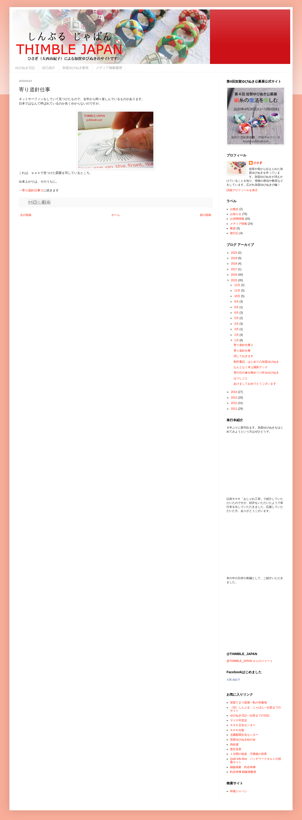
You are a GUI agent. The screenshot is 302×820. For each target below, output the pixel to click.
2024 (234, 252)
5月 (236, 318)
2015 (234, 280)
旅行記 (234, 233)
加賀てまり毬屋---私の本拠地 (248, 702)
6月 (236, 312)
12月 (237, 285)
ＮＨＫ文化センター (243, 725)
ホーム (115, 215)
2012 (234, 403)
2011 (234, 408)
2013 (234, 397)
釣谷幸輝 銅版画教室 (243, 772)
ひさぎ (258, 162)
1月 (236, 340)
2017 (234, 269)
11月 (237, 290)
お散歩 (234, 209)
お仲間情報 (237, 218)
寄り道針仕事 (242, 350)
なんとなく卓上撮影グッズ (251, 367)
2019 (234, 258)
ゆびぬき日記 (25, 68)
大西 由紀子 (233, 679)
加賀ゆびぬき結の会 (243, 739)
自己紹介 (48, 68)
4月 (236, 323)
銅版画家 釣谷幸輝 (243, 767)
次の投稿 (25, 215)
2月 (236, 334)
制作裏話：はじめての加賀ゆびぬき (256, 361)
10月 (237, 296)
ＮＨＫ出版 (237, 730)
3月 (236, 329)
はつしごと (241, 378)
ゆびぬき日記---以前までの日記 (250, 715)
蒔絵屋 (234, 744)
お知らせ (235, 214)
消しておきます (243, 356)
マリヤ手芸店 (238, 720)
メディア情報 (238, 223)
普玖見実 (235, 749)
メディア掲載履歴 (109, 68)
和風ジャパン (238, 791)
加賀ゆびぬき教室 (75, 68)
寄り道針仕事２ (32, 190)
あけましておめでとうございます (255, 383)
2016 (234, 274)
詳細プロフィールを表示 (242, 190)
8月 (236, 307)
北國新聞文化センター (244, 734)
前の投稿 (205, 215)
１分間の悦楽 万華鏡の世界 (248, 754)
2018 (234, 263)
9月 (236, 301)
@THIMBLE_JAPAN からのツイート (249, 661)
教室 (233, 228)
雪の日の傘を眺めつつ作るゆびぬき (256, 372)
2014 (234, 392)
